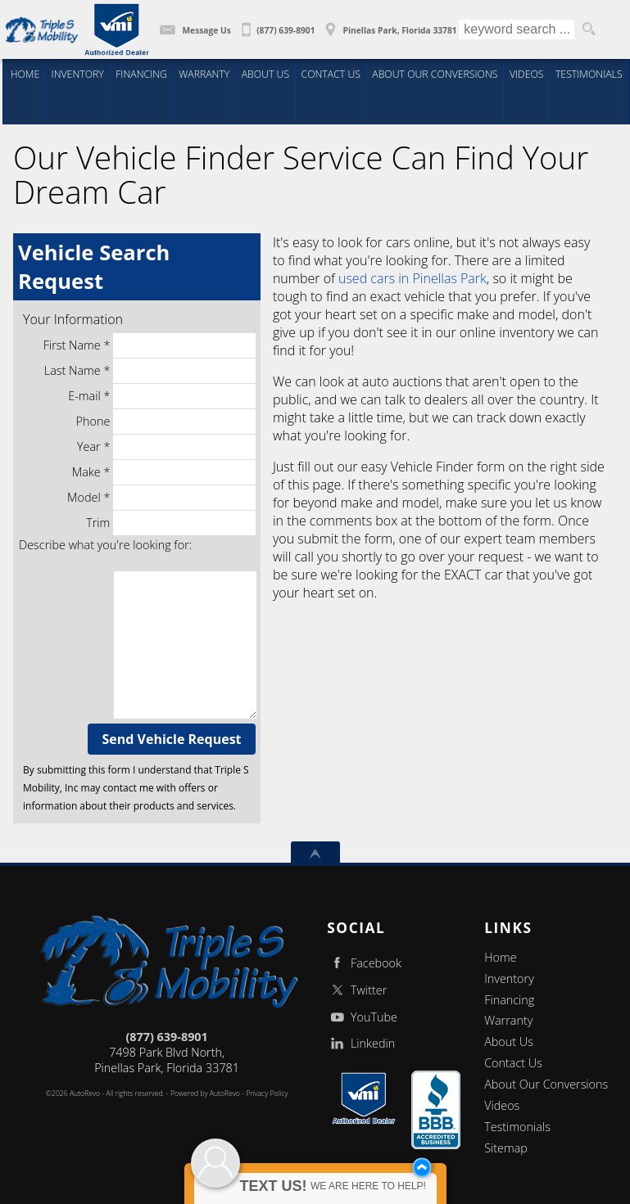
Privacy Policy (267, 1093)
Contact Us (513, 1063)
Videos (501, 1105)
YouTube (362, 1017)
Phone (166, 421)
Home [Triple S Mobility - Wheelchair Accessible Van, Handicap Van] (21, 73)
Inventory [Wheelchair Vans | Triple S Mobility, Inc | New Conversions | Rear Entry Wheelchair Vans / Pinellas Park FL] (75, 73)
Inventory (509, 978)
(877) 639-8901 (166, 1036)
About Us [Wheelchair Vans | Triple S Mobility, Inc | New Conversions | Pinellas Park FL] (265, 73)
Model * (161, 497)
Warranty (508, 1020)
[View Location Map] (388, 24)
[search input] (516, 29)
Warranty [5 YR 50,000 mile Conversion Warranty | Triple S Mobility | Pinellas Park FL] (204, 73)
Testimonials (517, 1126)
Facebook (364, 963)
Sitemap (506, 1148)
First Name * (149, 345)
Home (500, 957)
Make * (164, 472)
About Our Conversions (546, 1084)
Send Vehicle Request (172, 739)
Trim (171, 523)
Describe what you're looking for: (105, 544)
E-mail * (162, 396)
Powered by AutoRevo (205, 1093)
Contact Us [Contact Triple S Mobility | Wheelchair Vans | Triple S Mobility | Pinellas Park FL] (331, 73)
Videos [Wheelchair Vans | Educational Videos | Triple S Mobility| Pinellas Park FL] (527, 73)
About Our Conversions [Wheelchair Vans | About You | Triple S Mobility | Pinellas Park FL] (435, 73)
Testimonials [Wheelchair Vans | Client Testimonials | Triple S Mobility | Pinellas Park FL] (590, 73)
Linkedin (361, 1043)
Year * (166, 447)
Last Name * (150, 370)
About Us (508, 1041)
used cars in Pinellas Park (412, 278)
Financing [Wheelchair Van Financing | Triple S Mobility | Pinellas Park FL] (140, 73)
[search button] (588, 29)
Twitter (357, 990)
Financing (509, 1000)
